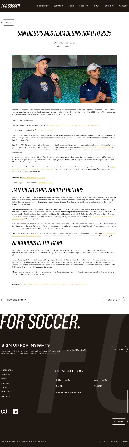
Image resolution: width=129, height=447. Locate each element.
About (96, 6)
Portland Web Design (38, 441)
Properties (42, 6)
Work (71, 6)
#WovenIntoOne (55, 125)
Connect (109, 6)
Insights (83, 6)
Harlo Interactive (24, 441)
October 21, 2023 (44, 130)
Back (9, 22)
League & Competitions (78, 284)
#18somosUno (69, 125)
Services (58, 6)
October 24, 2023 (45, 183)
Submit (118, 349)
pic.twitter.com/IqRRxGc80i (33, 178)
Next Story (113, 300)
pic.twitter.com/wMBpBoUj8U (87, 125)
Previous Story (16, 300)
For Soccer (63, 284)
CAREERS (123, 6)
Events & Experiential (49, 284)
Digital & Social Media (31, 284)
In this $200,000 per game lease (97, 147)
